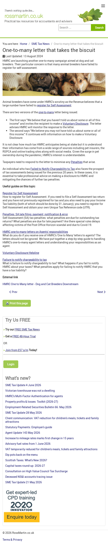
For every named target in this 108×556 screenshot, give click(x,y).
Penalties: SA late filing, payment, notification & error (35, 214)
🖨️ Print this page (17, 303)
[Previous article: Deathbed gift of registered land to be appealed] (13, 292)
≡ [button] (103, 5)
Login (10, 364)
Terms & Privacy (13, 539)
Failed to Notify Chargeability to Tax (52, 169)
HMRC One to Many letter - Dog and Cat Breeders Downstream (40, 284)
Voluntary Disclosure (75, 123)
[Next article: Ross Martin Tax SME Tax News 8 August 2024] (101, 292)
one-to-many (46, 112)
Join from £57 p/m (16, 350)
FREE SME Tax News (27, 329)
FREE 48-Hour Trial (24, 336)
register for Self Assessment (54, 105)
